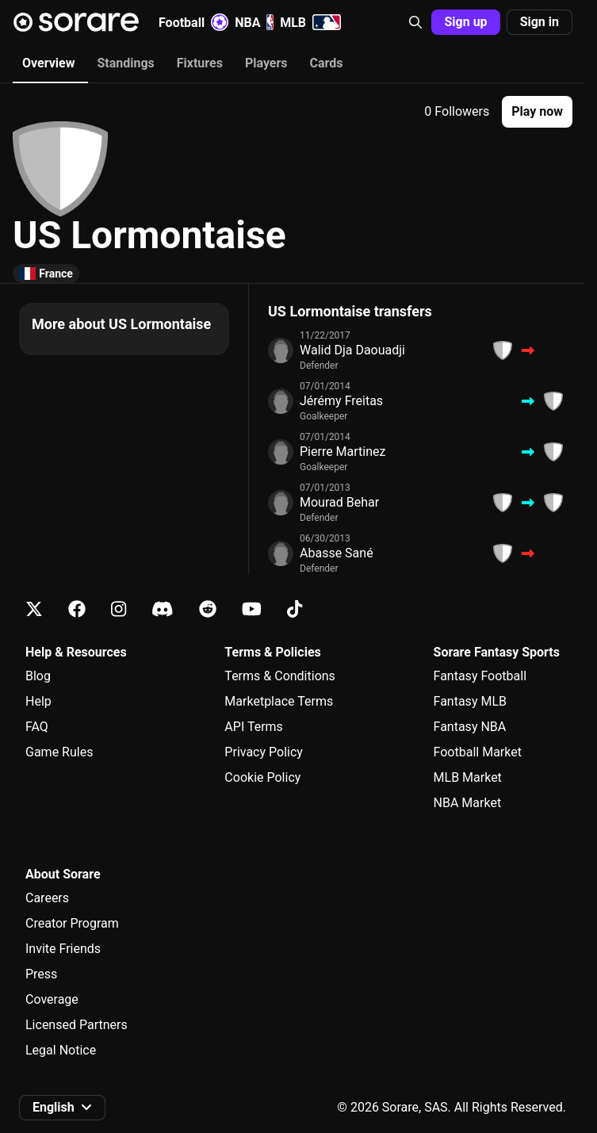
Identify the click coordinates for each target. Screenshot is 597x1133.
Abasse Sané (336, 553)
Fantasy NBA (470, 726)
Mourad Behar (339, 502)
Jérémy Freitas (341, 400)
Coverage (51, 999)
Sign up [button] (465, 21)
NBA (254, 22)
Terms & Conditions (279, 675)
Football (193, 22)
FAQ (36, 726)
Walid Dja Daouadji (352, 350)
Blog (38, 675)
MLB (310, 22)
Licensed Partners (76, 1024)
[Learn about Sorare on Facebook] (77, 609)
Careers (47, 897)
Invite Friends (63, 948)
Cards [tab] (326, 63)
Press (41, 974)
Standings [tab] (125, 63)
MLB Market (468, 777)
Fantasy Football (480, 675)
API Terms (253, 726)
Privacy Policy (263, 752)
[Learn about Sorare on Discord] (162, 609)
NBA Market (468, 802)
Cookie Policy (262, 777)
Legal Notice (60, 1050)
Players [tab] (266, 63)
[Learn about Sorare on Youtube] (251, 609)
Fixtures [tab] (200, 63)
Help (38, 701)
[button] (415, 22)
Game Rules (59, 752)
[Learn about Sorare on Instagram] (118, 609)
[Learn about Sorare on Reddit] (208, 609)
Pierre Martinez (342, 451)
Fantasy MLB (470, 701)
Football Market (478, 752)
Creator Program (72, 923)
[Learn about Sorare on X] (34, 609)
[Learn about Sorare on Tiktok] (294, 609)
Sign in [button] (539, 21)
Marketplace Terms (278, 701)
